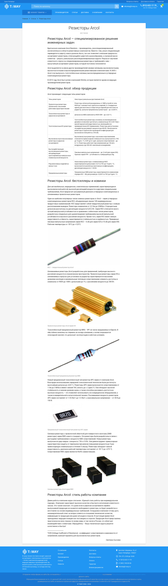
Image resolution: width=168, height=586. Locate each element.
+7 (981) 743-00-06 (124, 563)
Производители (61, 12)
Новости (61, 564)
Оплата (91, 560)
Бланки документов (96, 567)
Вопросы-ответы (132, 1)
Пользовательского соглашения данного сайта (128, 574)
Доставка (85, 12)
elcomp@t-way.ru (130, 6)
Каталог (61, 554)
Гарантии (92, 564)
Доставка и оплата (147, 1)
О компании (97, 12)
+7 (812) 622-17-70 (125, 560)
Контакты (110, 12)
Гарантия (160, 1)
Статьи (75, 12)
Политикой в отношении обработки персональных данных (81, 574)
